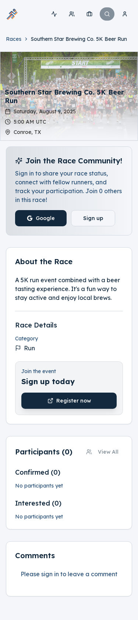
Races (13, 39)
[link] (79, 39)
